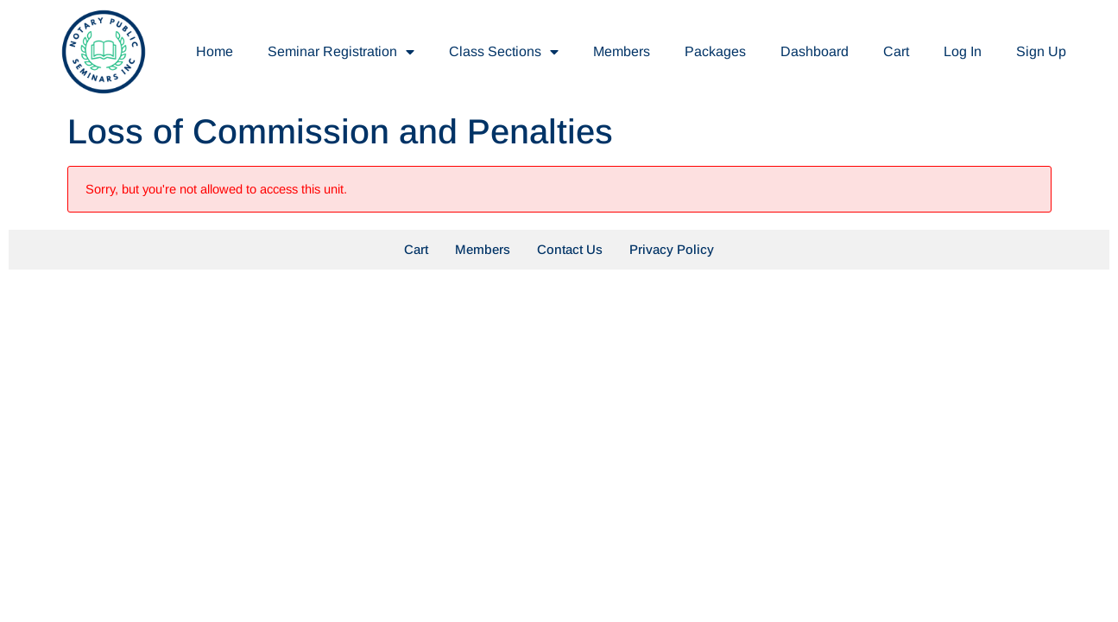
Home (214, 51)
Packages (715, 51)
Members (621, 51)
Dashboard (814, 51)
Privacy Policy (671, 249)
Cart (896, 51)
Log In (963, 51)
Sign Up (1041, 51)
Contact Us (570, 249)
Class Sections (504, 51)
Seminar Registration (341, 51)
